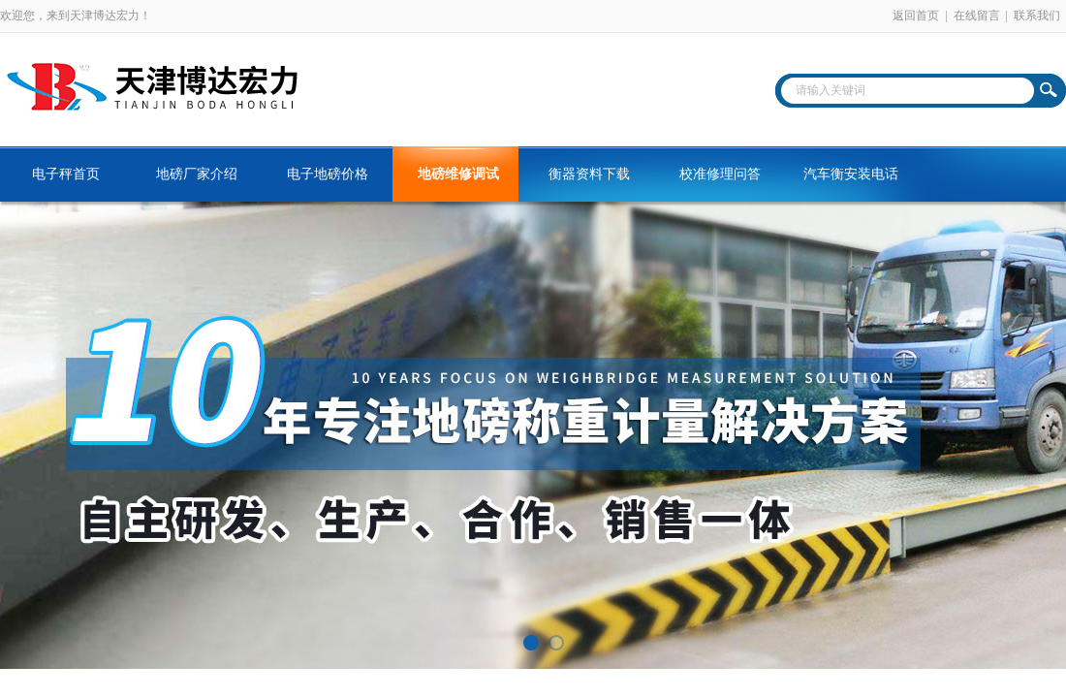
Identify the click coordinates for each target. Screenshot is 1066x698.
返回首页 (916, 15)
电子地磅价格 (327, 174)
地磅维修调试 (458, 174)
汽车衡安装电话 (850, 174)
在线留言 (977, 15)
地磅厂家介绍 (196, 174)
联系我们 (1037, 15)
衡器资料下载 (589, 174)
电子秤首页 (66, 174)
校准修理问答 (720, 174)
